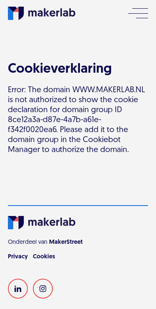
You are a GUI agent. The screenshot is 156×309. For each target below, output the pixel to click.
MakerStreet (66, 242)
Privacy (18, 257)
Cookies (44, 257)
